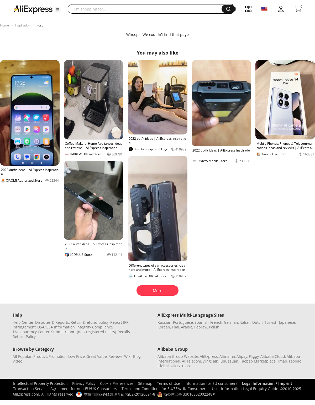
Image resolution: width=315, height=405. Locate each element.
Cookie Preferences (117, 383)
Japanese (287, 322)
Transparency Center (31, 331)
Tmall (282, 361)
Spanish (202, 322)
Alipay (242, 356)
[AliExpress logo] (33, 9)
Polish (214, 327)
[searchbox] (147, 8)
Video (17, 361)
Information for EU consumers (211, 383)
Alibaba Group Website (178, 356)
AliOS (175, 365)
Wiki (128, 356)
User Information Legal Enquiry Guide (245, 388)
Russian (164, 322)
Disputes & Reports (52, 322)
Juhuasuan (228, 361)
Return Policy (24, 336)
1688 (185, 365)
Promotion (58, 356)
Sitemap (145, 383)
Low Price (76, 356)
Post (39, 25)
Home (4, 25)
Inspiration (22, 25)
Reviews (115, 356)
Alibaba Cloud (272, 356)
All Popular (22, 356)
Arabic (186, 327)
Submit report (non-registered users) (83, 331)
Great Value (96, 356)
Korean (164, 327)
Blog (137, 356)
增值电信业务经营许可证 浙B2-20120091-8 (119, 394)
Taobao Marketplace (258, 361)
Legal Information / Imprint (267, 383)
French (216, 322)
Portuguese (183, 322)
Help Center (23, 322)
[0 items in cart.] (298, 9)
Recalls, (124, 331)
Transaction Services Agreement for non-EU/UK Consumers (65, 388)
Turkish (270, 322)
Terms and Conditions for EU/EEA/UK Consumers (164, 388)
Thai (175, 327)
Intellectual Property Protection (40, 383)
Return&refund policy (90, 322)
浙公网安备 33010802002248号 (186, 394)
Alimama (227, 356)
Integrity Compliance (94, 327)
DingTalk (210, 361)
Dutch (257, 322)
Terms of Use (168, 383)
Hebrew (200, 327)
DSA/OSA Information (56, 327)
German (231, 322)
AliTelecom (191, 361)
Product (40, 356)
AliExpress (209, 356)
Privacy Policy (84, 383)
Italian (245, 322)
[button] (58, 10)
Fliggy (254, 356)
